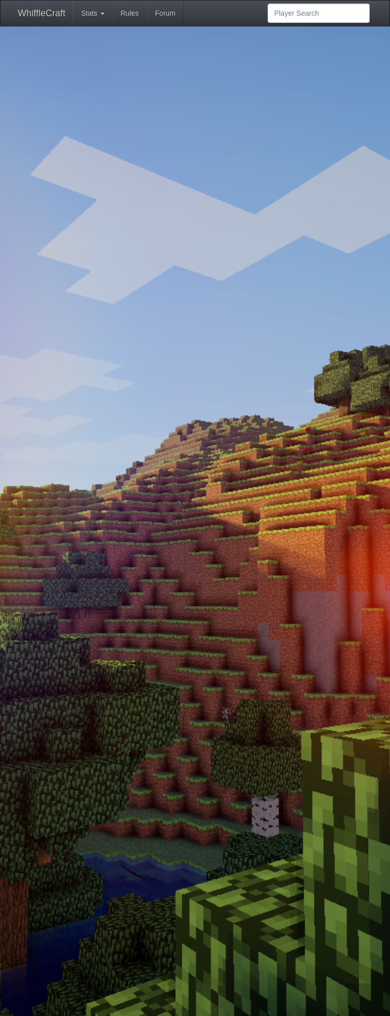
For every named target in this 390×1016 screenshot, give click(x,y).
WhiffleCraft (42, 13)
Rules (130, 13)
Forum (165, 13)
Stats (93, 13)
